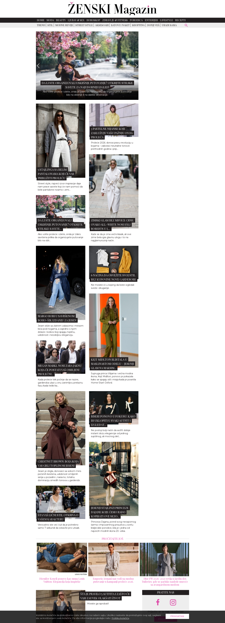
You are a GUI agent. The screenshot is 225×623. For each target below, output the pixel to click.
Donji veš (153, 25)
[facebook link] (158, 602)
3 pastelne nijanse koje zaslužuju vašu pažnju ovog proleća (112, 133)
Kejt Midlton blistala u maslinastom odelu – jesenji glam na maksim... (112, 364)
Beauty (61, 20)
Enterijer (151, 20)
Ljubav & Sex (76, 20)
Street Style (84, 25)
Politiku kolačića (120, 618)
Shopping (138, 25)
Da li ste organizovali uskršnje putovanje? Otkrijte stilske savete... (60, 224)
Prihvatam (177, 616)
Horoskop (93, 20)
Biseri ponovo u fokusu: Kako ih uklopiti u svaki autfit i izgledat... (113, 420)
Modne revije (64, 25)
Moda (50, 20)
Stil (50, 25)
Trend (41, 25)
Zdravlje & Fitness (115, 20)
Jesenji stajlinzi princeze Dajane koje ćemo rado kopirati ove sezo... (110, 512)
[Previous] (38, 65)
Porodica (136, 20)
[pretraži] (186, 25)
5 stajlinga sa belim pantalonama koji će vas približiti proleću (56, 174)
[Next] (136, 65)
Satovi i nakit (120, 25)
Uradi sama (169, 25)
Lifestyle (166, 20)
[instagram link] (173, 602)
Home (40, 20)
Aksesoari (102, 25)
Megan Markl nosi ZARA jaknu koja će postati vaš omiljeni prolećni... (60, 370)
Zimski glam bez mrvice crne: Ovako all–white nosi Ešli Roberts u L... (112, 224)
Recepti (180, 20)
